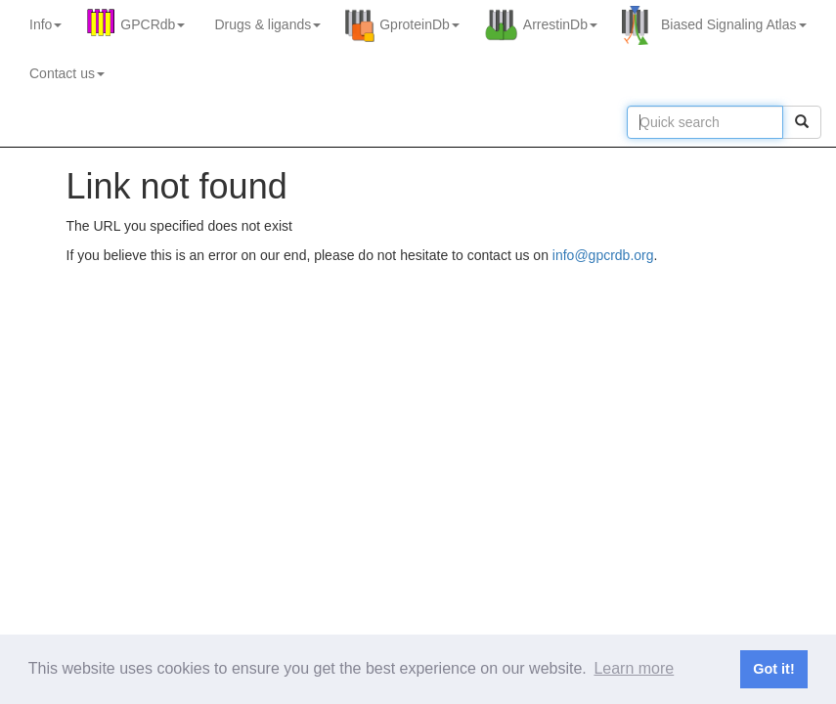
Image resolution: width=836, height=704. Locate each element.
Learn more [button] (634, 668)
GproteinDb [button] (419, 24)
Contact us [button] (67, 73)
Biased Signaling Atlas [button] (734, 24)
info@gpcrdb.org (603, 255)
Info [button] (45, 24)
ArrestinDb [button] (560, 24)
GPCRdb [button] (152, 24)
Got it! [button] (773, 669)
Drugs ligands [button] (267, 24)
